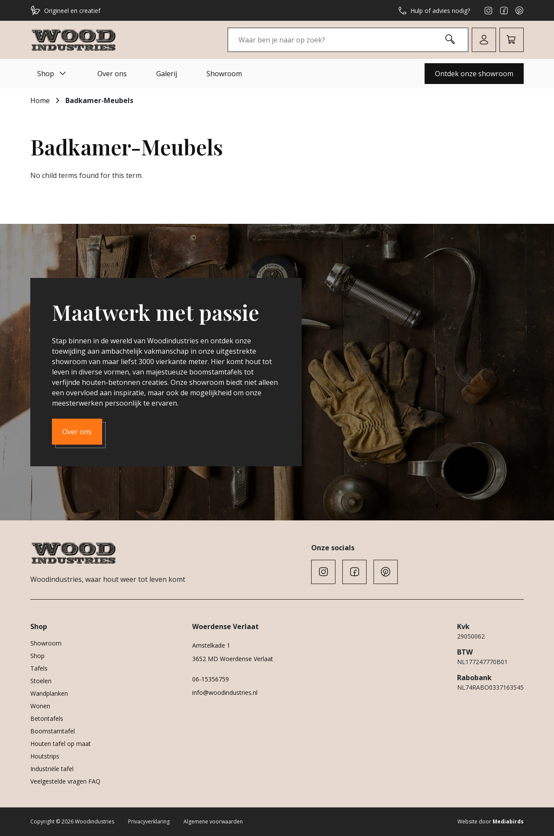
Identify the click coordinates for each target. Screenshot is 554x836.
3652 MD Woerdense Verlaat (232, 659)
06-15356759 (210, 679)
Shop (52, 73)
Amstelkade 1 (211, 645)
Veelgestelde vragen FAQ (65, 781)
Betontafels (46, 718)
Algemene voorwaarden (213, 821)
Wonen (40, 706)
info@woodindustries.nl (225, 692)
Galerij (166, 73)
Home (40, 100)
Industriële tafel (52, 769)
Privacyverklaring (149, 821)
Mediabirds (508, 821)
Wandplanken (49, 693)
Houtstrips (44, 756)
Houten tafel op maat (60, 743)
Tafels (39, 668)
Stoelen (41, 681)
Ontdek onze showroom (474, 73)
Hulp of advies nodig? (434, 10)
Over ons (112, 73)
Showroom (224, 73)
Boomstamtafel (52, 731)
